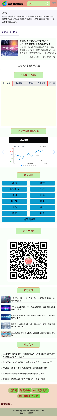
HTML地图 (40, 410)
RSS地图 (31, 410)
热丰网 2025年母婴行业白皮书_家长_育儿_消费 (24, 379)
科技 (42, 183)
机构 (14, 183)
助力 (42, 213)
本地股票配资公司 (28, 396)
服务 (42, 201)
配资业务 (25, 390)
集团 (14, 195)
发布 (14, 207)
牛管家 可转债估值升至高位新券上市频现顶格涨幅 (25, 368)
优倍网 (13, 390)
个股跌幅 (18, 83)
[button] (3, 152)
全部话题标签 (28, 219)
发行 (42, 189)
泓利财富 (14, 189)
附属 (42, 195)
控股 (42, 207)
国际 (14, 213)
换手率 (52, 83)
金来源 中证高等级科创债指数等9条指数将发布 (23, 373)
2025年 (14, 201)
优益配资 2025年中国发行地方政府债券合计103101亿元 (27, 362)
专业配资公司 (40, 390)
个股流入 (30, 83)
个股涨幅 (7, 83)
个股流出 (42, 83)
